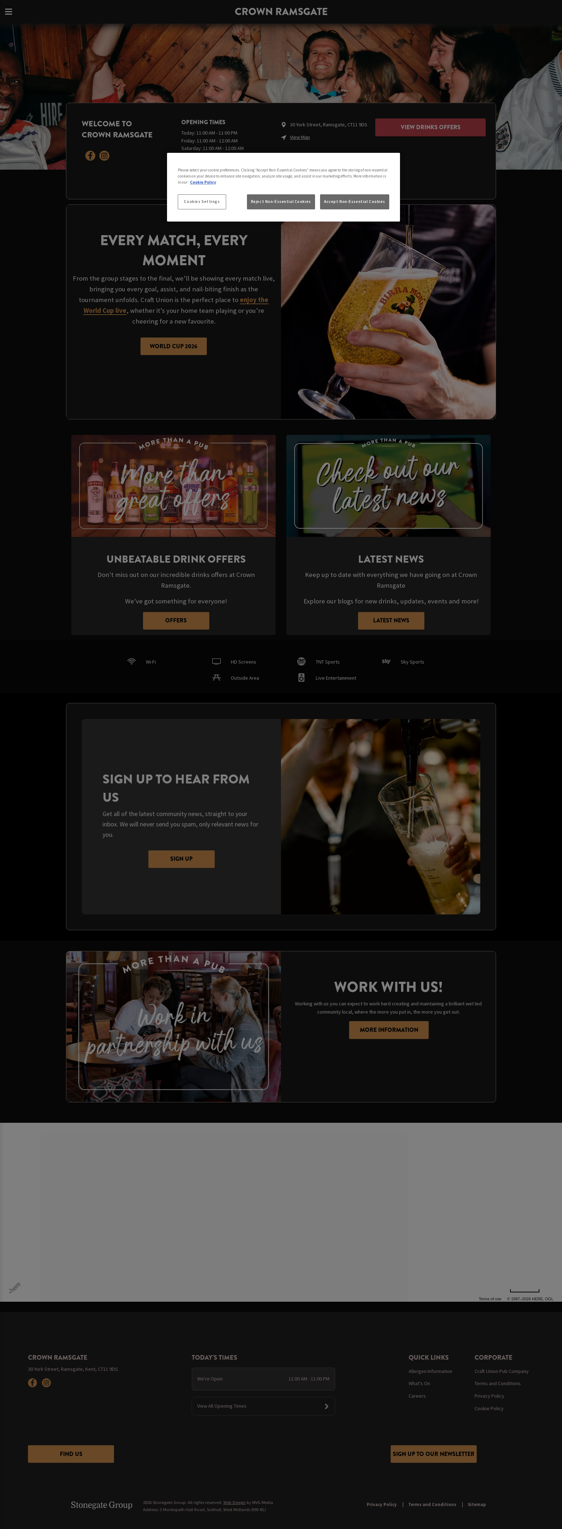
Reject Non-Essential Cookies (281, 201)
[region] (283, 187)
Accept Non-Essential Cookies (354, 201)
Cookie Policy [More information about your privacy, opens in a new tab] (203, 182)
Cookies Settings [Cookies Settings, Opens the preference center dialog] (202, 201)
